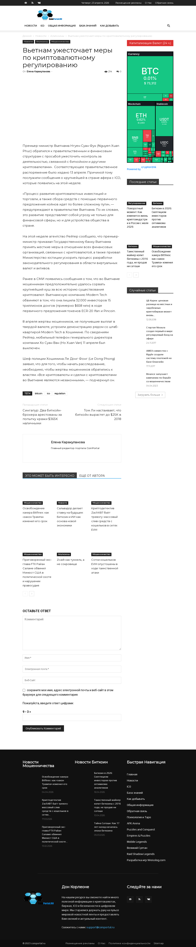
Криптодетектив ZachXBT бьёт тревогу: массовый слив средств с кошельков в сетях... (55, 807)
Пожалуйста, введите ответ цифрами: (48, 703)
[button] (168, 26)
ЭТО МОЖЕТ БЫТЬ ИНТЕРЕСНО (49, 476)
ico (48, 393)
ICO (42, 25)
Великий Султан (137, 847)
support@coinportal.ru (100, 927)
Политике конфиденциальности (129, 943)
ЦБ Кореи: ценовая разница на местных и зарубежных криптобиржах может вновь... (159, 308)
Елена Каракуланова (38, 71)
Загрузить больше (150, 395)
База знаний (87, 25)
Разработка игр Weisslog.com (146, 860)
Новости (30, 25)
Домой (27, 35)
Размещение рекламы (129, 2)
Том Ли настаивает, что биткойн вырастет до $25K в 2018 (98, 414)
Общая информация (62, 25)
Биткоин (157, 203)
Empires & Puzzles (138, 835)
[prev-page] (25, 593)
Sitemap (159, 943)
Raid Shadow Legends (141, 854)
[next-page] (31, 593)
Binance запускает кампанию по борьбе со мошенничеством (158, 378)
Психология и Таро (139, 817)
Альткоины (57, 35)
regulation (59, 393)
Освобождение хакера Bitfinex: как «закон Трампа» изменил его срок (162, 259)
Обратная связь (164, 2)
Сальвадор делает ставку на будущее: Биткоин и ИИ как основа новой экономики (70, 517)
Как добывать (109, 25)
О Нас (148, 2)
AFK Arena (133, 823)
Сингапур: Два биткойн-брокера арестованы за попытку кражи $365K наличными (42, 416)
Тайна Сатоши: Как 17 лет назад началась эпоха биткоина (106, 827)
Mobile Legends (137, 841)
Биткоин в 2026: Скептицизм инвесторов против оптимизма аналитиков (105, 780)
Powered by (141, 169)
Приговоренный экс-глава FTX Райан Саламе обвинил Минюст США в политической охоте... (55, 834)
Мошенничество (60, 41)
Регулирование (136, 203)
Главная (132, 774)
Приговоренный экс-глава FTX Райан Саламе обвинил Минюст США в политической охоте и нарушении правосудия (37, 572)
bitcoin (38, 393)
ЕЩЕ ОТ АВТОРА (92, 476)
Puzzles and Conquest (141, 829)
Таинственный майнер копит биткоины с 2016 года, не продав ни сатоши (137, 259)
